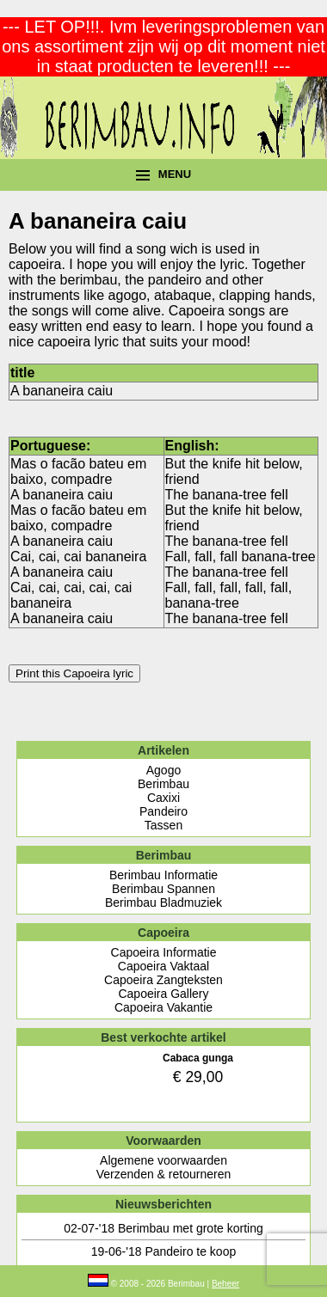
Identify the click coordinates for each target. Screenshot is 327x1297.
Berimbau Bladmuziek (163, 902)
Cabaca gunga (198, 1058)
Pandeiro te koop (190, 1251)
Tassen (163, 825)
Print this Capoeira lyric (74, 673)
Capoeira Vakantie (163, 1007)
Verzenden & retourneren (163, 1174)
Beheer (225, 1283)
